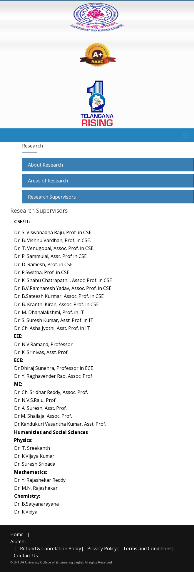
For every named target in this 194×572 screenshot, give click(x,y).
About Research (45, 165)
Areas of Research (48, 180)
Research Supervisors (52, 197)
